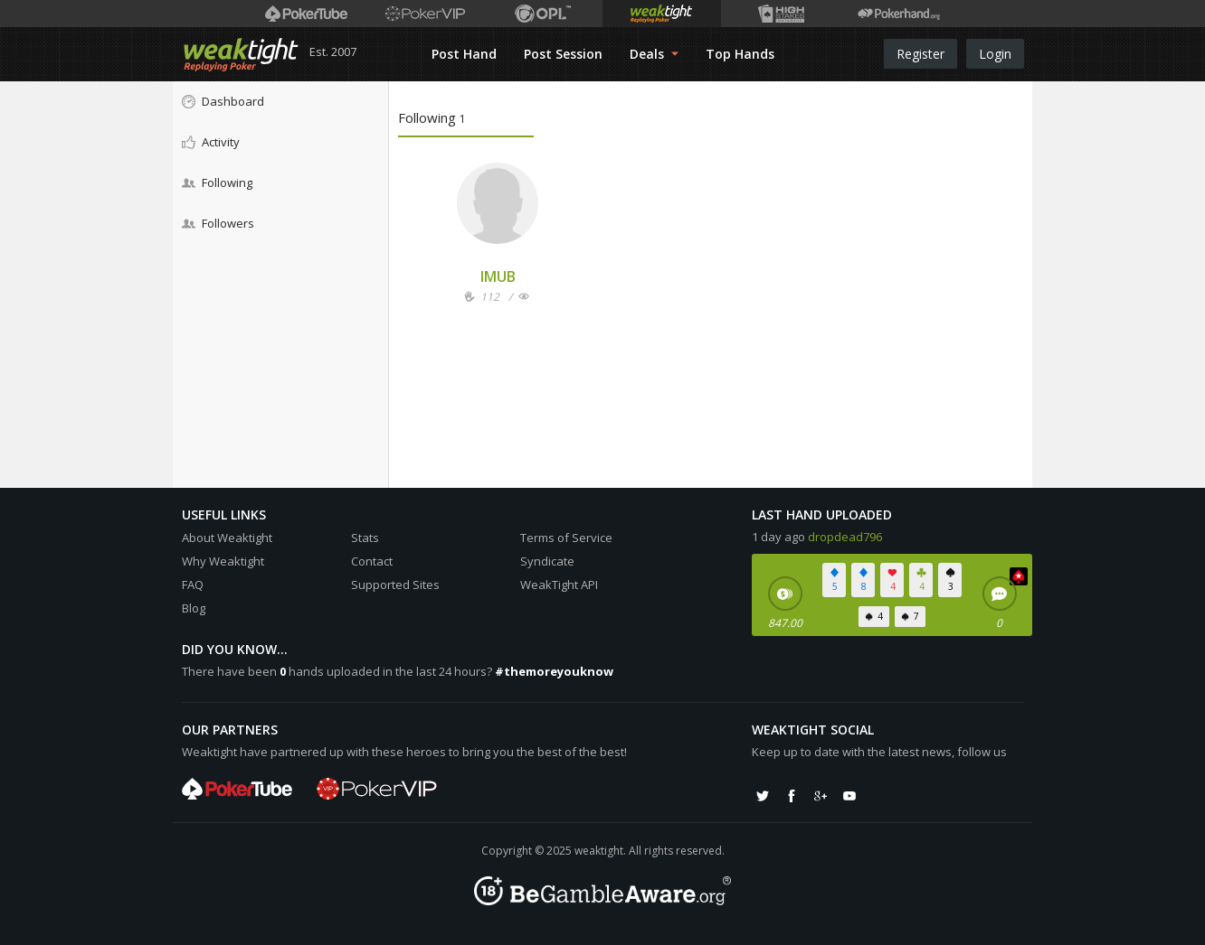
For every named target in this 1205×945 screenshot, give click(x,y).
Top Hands (740, 53)
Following (217, 182)
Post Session (563, 53)
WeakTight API (559, 584)
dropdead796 (845, 537)
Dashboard (223, 101)
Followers (218, 223)
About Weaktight (227, 537)
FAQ (193, 584)
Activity (211, 142)
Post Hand (464, 53)
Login (995, 53)
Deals (654, 53)
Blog (193, 608)
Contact (372, 561)
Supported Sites (395, 584)
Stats (365, 537)
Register (920, 53)
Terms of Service (566, 537)
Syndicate (547, 561)
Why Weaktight (223, 561)
